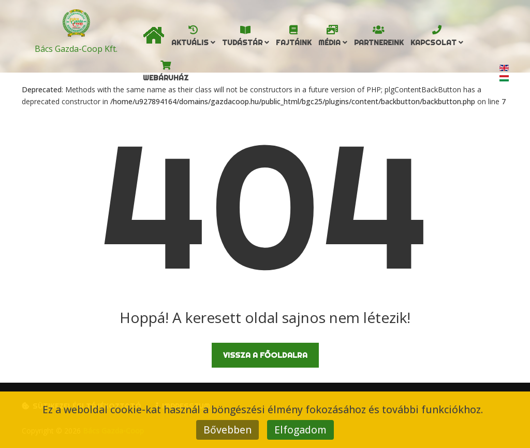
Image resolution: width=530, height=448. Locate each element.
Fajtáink (294, 42)
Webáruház (165, 77)
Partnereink (379, 42)
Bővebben (227, 430)
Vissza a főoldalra (265, 355)
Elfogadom (300, 430)
